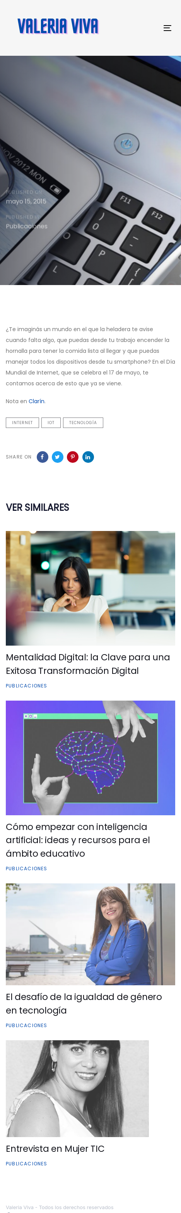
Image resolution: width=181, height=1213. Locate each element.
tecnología (83, 423)
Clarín (36, 401)
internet (22, 423)
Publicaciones (27, 227)
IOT (51, 423)
